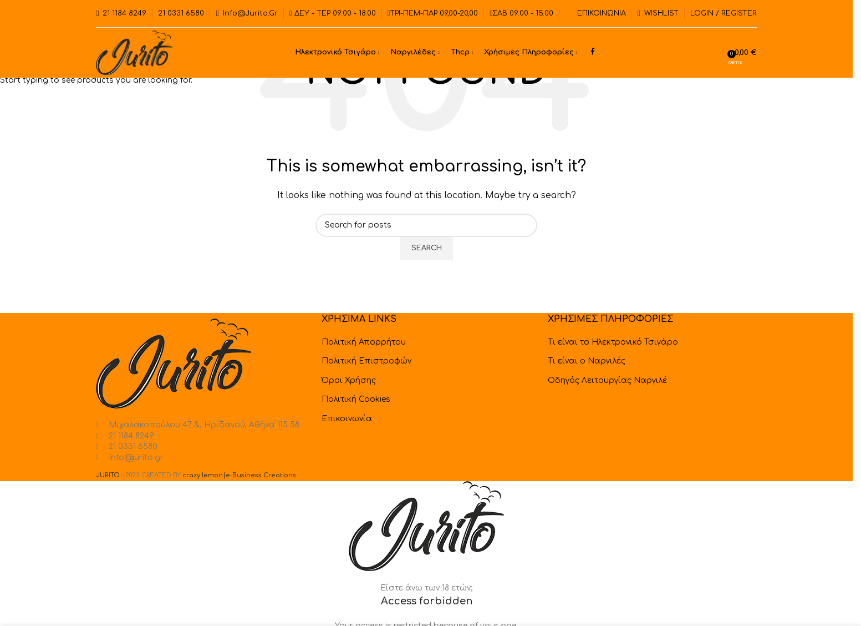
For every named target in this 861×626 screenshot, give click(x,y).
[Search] (719, 53)
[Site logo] (134, 52)
